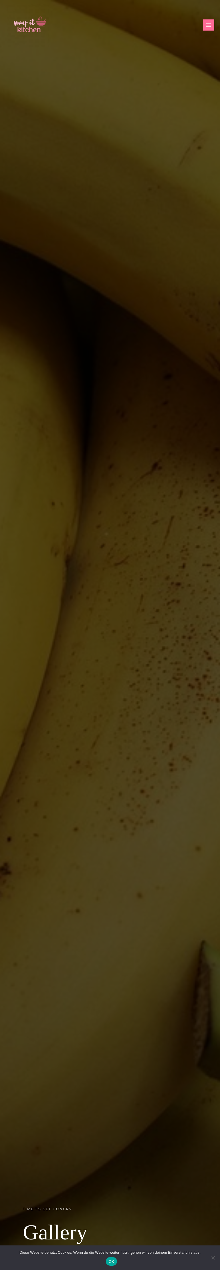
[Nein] (213, 1258)
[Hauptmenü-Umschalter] (208, 25)
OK (111, 1261)
